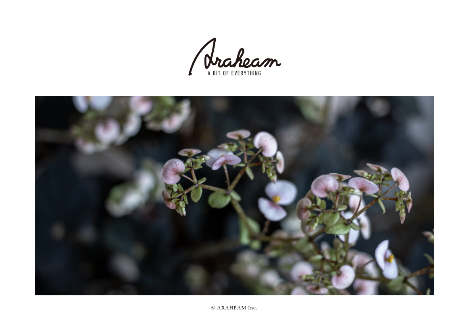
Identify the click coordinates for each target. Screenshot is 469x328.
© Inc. (234, 308)
